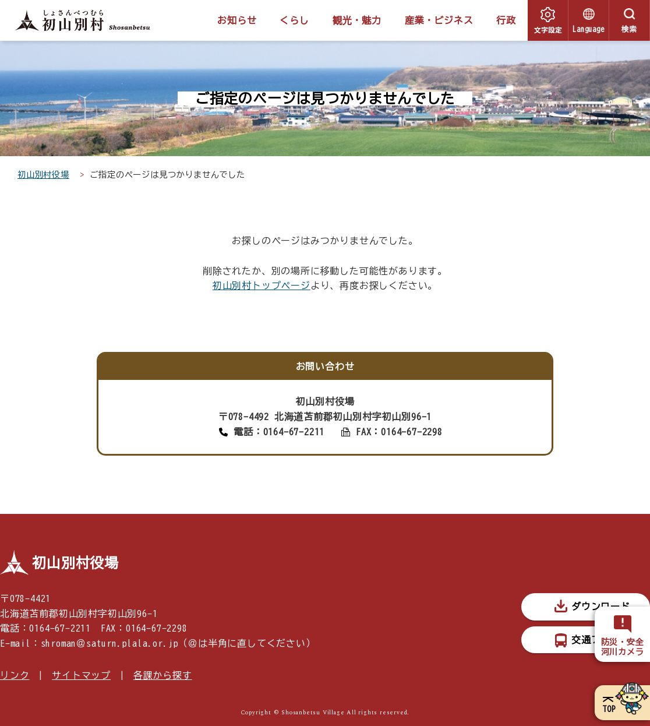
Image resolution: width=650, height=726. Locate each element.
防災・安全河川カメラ (622, 647)
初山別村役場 (43, 174)
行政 (506, 20)
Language (588, 29)
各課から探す (162, 675)
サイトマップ (81, 675)
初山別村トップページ (261, 285)
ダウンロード (600, 606)
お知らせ (236, 20)
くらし (294, 20)
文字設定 (548, 29)
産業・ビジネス (439, 20)
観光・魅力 (357, 20)
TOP (609, 709)
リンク (14, 675)
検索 (629, 29)
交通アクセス (600, 639)
